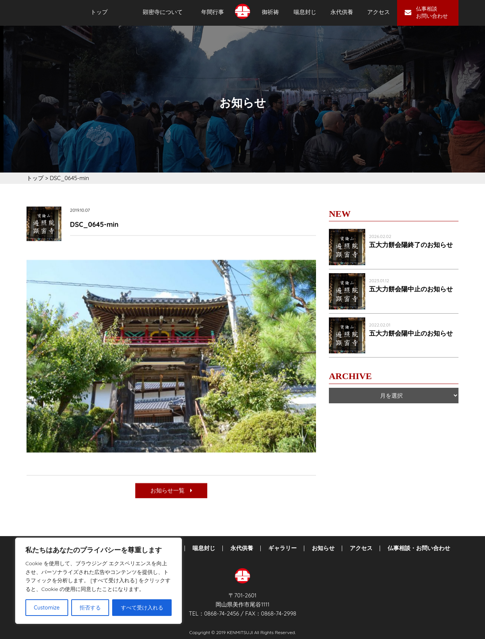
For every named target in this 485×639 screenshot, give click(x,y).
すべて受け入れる (142, 607)
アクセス (378, 12)
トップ (99, 12)
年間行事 (212, 12)
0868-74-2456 (221, 613)
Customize (46, 607)
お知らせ (323, 548)
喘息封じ (305, 12)
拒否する (90, 607)
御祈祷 (270, 12)
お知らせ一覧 (171, 491)
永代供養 (341, 12)
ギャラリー (282, 548)
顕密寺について (163, 12)
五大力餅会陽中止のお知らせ (411, 289)
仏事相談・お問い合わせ (419, 548)
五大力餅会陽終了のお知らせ (411, 245)
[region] (98, 581)
